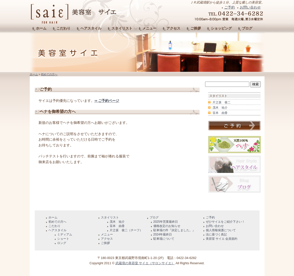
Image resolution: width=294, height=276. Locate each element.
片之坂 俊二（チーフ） (126, 230)
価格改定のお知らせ (166, 226)
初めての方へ (49, 74)
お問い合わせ (250, 7)
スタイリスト (121, 28)
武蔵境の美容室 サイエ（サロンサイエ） (145, 263)
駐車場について (163, 238)
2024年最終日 (162, 234)
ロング (61, 243)
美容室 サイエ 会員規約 (222, 238)
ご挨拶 (195, 28)
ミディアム (64, 234)
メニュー (149, 28)
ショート (63, 238)
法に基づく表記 (216, 234)
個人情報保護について (221, 230)
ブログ (247, 28)
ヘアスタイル (90, 28)
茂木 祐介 (220, 107)
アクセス (173, 28)
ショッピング (221, 28)
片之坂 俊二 (222, 102)
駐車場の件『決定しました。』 (174, 230)
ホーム (41, 28)
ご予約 (229, 7)
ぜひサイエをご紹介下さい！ (225, 221)
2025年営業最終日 (165, 221)
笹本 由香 (220, 113)
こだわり (63, 28)
